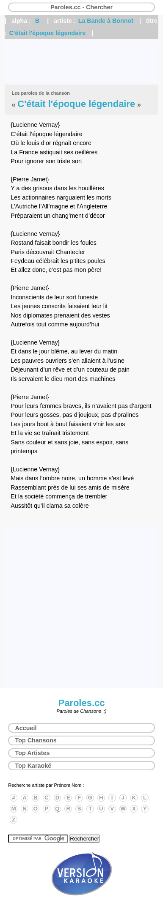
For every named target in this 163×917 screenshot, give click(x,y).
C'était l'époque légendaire (47, 33)
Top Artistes (32, 753)
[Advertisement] (81, 62)
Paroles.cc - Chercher (81, 7)
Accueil (26, 728)
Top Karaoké (33, 765)
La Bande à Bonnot (105, 20)
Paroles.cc (81, 703)
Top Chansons (36, 740)
